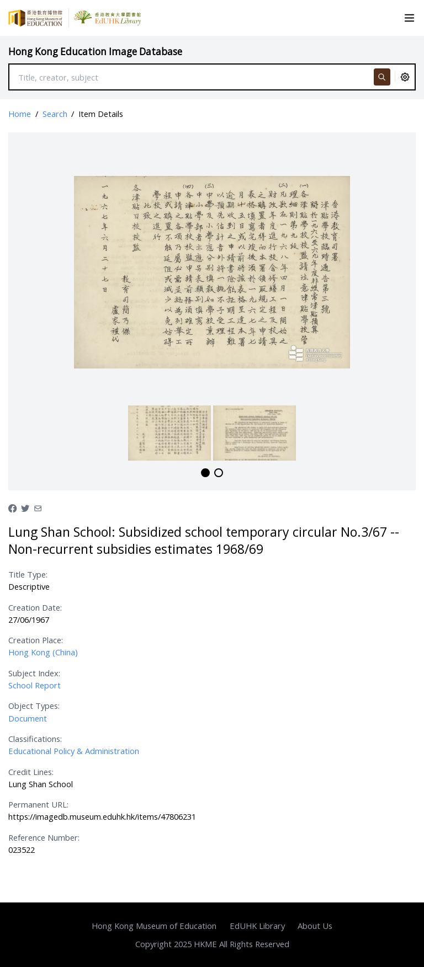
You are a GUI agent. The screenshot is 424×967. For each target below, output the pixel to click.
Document (27, 718)
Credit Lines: (31, 771)
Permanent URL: (38, 804)
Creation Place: (35, 639)
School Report (34, 685)
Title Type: (27, 574)
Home (19, 113)
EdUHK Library (257, 925)
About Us (315, 925)
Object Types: (34, 705)
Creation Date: (35, 607)
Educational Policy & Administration (73, 750)
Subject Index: (34, 672)
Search (55, 113)
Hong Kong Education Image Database (95, 51)
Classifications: (35, 738)
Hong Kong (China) (43, 652)
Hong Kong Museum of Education (154, 925)
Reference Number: (44, 837)
